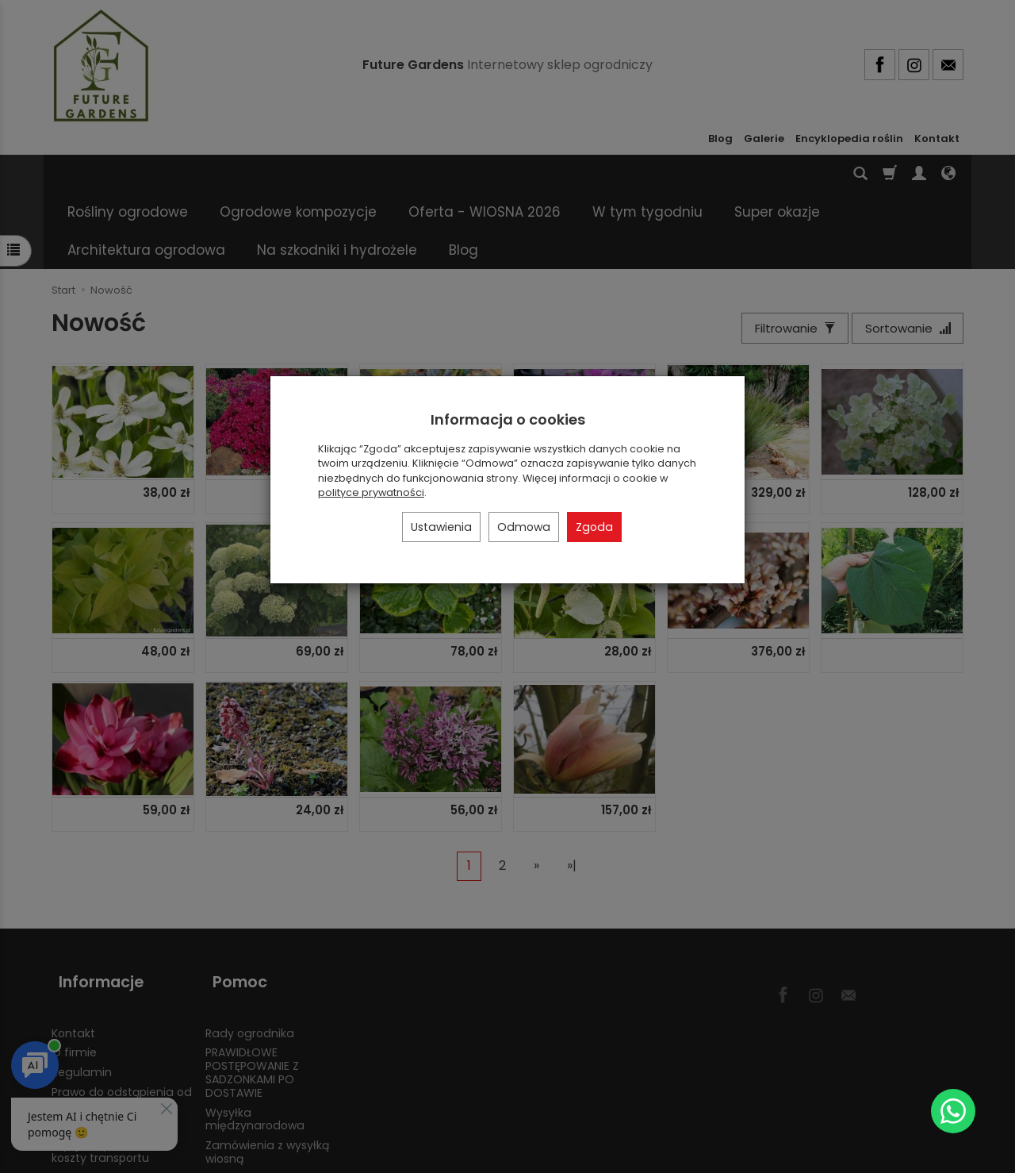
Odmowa (523, 527)
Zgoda (594, 527)
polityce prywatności (371, 492)
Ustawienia (441, 527)
